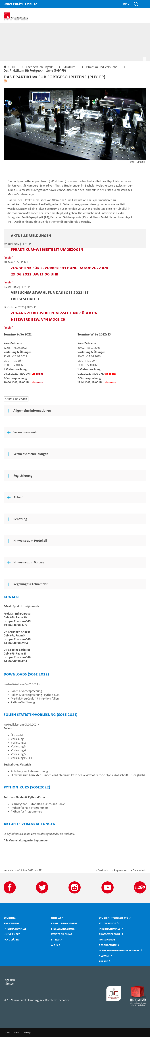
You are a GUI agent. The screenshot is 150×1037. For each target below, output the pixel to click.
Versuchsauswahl (25, 432)
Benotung (20, 519)
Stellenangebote (63, 929)
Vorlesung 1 (18, 739)
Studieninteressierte (113, 918)
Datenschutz (139, 870)
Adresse (9, 983)
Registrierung (22, 475)
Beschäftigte (108, 945)
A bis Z (55, 945)
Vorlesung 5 (18, 754)
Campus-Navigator (64, 923)
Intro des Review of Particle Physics (93, 775)
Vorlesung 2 (18, 743)
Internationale (109, 929)
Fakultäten (11, 939)
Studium (69, 67)
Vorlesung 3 (18, 746)
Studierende (107, 923)
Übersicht (17, 735)
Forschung (11, 923)
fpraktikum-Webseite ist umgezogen (47, 249)
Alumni (104, 956)
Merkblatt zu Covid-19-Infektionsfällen (35, 698)
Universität (12, 934)
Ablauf (18, 497)
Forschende (107, 939)
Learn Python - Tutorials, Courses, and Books (38, 804)
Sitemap (56, 939)
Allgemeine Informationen (32, 410)
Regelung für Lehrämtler (30, 584)
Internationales (15, 929)
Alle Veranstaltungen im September (26, 840)
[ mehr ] (8, 258)
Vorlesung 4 (18, 750)
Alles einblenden (17, 399)
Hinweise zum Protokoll (30, 540)
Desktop (27, 1032)
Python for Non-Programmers (29, 808)
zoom (39, 374)
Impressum (120, 870)
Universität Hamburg (8, 4)
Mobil (7, 1032)
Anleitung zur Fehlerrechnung (29, 771)
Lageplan (9, 980)
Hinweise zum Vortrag (28, 562)
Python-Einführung (23, 702)
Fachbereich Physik (39, 67)
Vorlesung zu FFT (21, 758)
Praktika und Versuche (101, 67)
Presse (103, 961)
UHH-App (57, 918)
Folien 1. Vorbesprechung (26, 691)
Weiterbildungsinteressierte (119, 950)
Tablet (16, 1032)
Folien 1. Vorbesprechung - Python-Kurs (35, 695)
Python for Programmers (26, 811)
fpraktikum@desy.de (26, 606)
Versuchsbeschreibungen (30, 454)
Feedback (102, 870)
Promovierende (109, 934)
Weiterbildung (61, 934)
